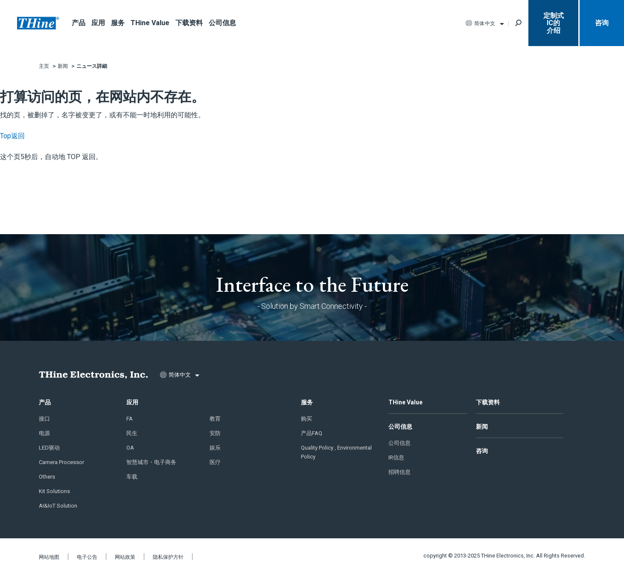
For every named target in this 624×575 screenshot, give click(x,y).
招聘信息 (399, 472)
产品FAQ (311, 433)
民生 (131, 433)
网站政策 (125, 557)
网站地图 (49, 557)
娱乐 (215, 447)
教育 (215, 418)
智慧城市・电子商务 (151, 462)
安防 (215, 433)
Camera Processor (61, 462)
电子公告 (87, 557)
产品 (78, 23)
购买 (306, 418)
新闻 (482, 426)
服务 (118, 23)
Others (47, 476)
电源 (44, 433)
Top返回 (12, 136)
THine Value (150, 23)
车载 (131, 476)
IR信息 (396, 457)
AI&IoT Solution (58, 505)
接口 (44, 418)
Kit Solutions (54, 491)
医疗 (215, 462)
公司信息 (222, 23)
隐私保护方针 (168, 557)
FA (129, 418)
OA (130, 447)
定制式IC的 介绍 (553, 23)
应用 (98, 23)
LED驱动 (49, 447)
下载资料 (189, 23)
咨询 (601, 23)
